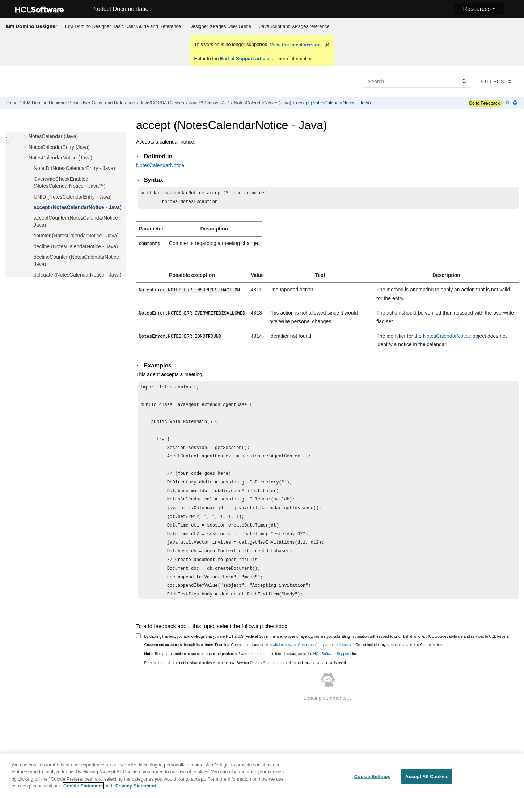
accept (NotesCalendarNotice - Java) (333, 102)
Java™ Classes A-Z (209, 102)
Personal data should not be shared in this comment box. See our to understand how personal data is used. (245, 664)
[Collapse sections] (508, 103)
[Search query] (417, 81)
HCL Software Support (331, 655)
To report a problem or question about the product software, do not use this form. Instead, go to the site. (250, 655)
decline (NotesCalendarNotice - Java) (76, 246)
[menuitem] (123, 26)
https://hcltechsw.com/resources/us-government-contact (309, 646)
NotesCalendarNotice (160, 165)
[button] (26, 136)
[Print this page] (516, 103)
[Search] (464, 81)
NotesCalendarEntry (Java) (59, 147)
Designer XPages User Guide (220, 26)
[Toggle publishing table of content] (5, 139)
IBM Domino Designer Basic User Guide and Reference (123, 26)
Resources (476, 9)
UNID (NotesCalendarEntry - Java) (73, 197)
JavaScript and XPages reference (294, 26)
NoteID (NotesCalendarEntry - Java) (74, 168)
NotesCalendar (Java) (53, 136)
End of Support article (244, 58)
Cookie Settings (372, 781)
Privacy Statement (264, 664)
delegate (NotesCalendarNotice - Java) (77, 275)
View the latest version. (295, 44)
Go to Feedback (484, 103)
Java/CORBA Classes (162, 102)
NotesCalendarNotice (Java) (262, 102)
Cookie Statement (83, 790)
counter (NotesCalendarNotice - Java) (76, 235)
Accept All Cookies (427, 781)
